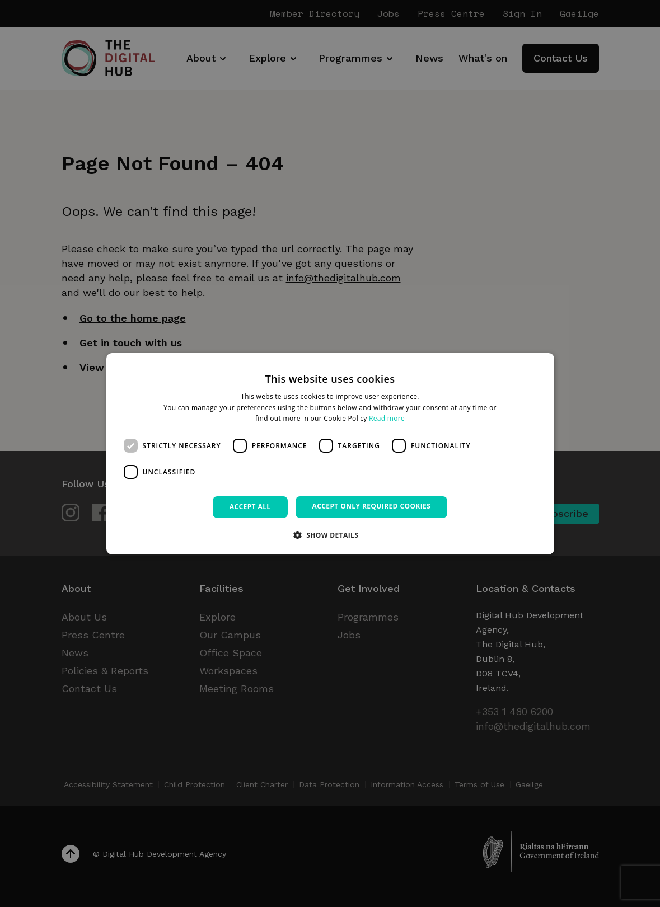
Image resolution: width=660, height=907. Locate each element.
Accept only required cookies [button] (371, 506)
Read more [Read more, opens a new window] (387, 418)
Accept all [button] (250, 506)
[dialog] (330, 453)
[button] (330, 535)
